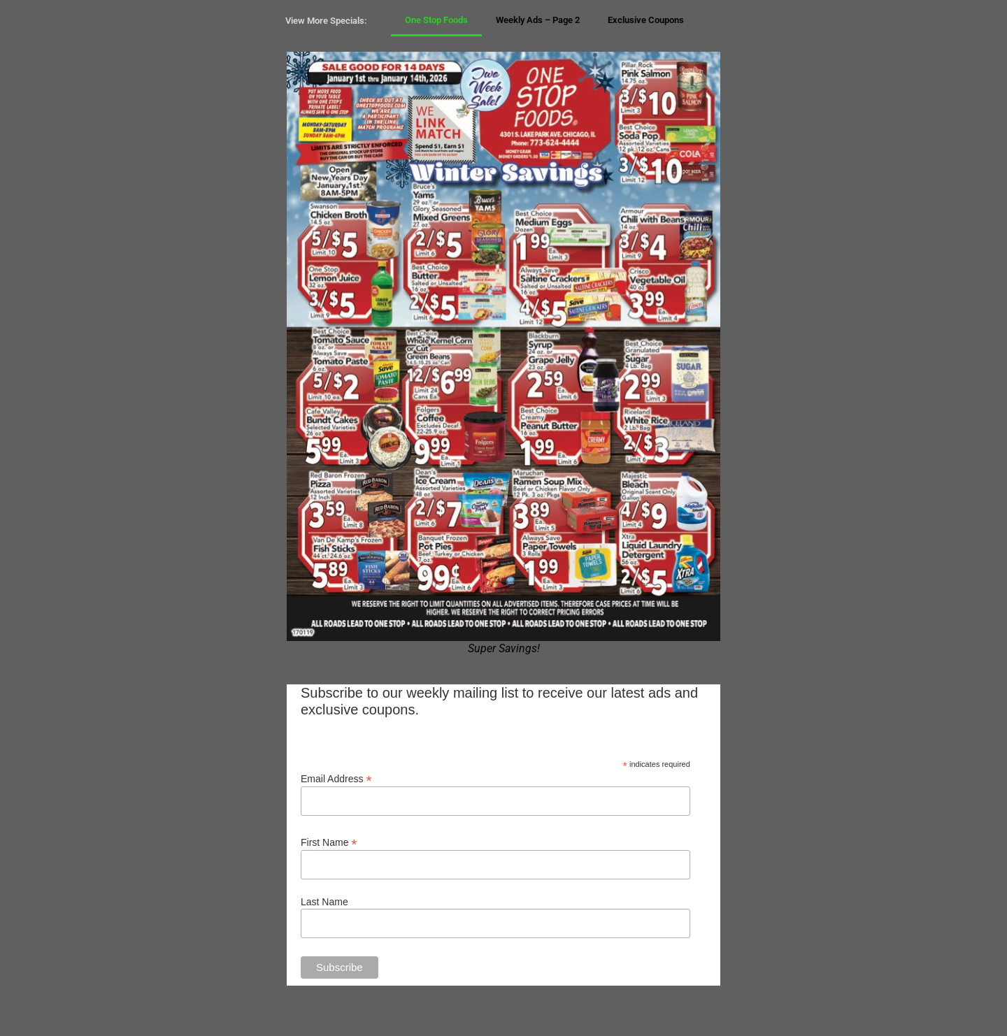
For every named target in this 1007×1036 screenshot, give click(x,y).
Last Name (324, 902)
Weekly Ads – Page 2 (538, 20)
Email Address (336, 778)
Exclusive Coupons (646, 20)
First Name (329, 842)
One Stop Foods (436, 20)
